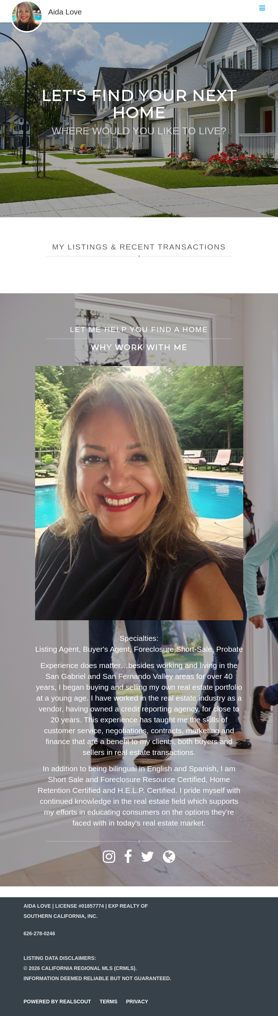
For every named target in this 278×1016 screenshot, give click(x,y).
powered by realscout (57, 1001)
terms (108, 1001)
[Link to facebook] (128, 860)
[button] (27, 3)
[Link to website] (169, 860)
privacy (137, 1001)
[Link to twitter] (147, 860)
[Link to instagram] (109, 860)
